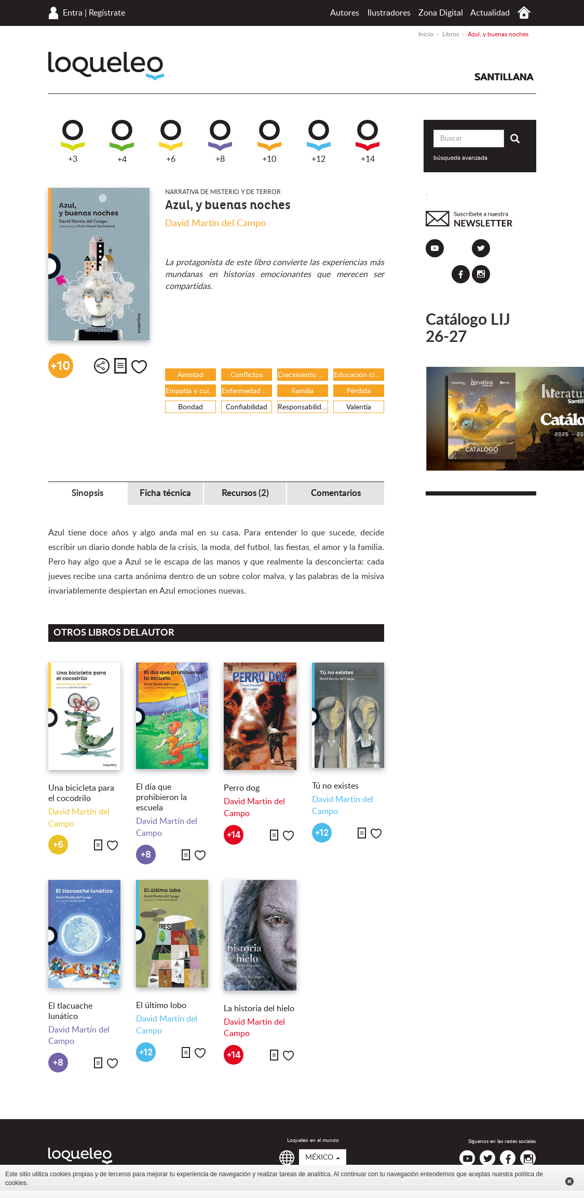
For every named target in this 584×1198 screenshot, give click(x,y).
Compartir (102, 366)
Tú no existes (335, 786)
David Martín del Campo (215, 223)
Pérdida (359, 391)
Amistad (190, 375)
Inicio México (524, 12)
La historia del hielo (259, 1008)
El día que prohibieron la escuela (161, 797)
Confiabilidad (246, 407)
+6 (171, 141)
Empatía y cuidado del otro (191, 391)
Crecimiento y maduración (303, 375)
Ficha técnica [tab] (165, 493)
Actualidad (490, 13)
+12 (319, 141)
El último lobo (161, 1005)
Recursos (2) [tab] (245, 493)
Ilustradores (389, 13)
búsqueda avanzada (460, 158)
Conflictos (246, 375)
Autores (344, 13)
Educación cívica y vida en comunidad (359, 375)
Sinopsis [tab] (87, 493)
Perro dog (242, 788)
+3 (73, 141)
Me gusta (139, 367)
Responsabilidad (303, 407)
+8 (220, 141)
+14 (367, 141)
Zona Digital (440, 13)
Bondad (190, 407)
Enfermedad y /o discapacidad (247, 391)
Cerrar (569, 1181)
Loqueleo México (106, 66)
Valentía (358, 407)
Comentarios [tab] (336, 493)
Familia (303, 391)
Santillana (504, 76)
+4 (122, 142)
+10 (269, 141)
